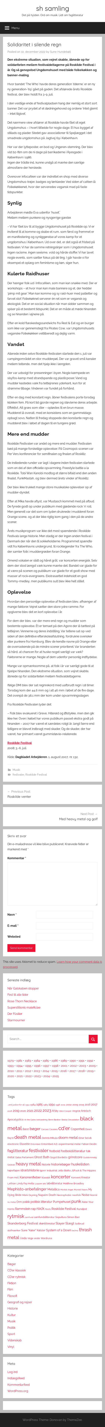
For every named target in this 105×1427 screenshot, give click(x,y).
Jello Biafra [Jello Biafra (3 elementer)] (64, 1170)
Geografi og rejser (19, 1302)
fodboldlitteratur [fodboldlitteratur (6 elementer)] (73, 1151)
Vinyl (10, 1347)
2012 (28, 1071)
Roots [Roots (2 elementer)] (48, 1209)
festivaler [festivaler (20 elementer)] (39, 1150)
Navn (12, 914)
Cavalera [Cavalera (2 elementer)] (53, 1129)
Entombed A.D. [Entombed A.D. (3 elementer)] (49, 1144)
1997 (46, 1066)
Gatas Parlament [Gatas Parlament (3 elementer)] (24, 1157)
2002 (73, 1066)
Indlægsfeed (16, 1378)
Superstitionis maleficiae (23, 1007)
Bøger (11, 1264)
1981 (19, 1060)
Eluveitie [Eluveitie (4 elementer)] (25, 1143)
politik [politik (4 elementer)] (26, 1201)
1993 (10, 1066)
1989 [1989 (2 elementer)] (45, 1105)
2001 (64, 1066)
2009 (92, 1066)
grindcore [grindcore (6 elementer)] (75, 1157)
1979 (10, 1060)
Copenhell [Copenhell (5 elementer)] (78, 1129)
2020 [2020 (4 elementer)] (23, 1110)
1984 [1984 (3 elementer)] (33, 1104)
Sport (11, 1334)
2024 (46, 1076)
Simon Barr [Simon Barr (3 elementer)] (73, 1217)
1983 (28, 1060)
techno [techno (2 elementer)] (75, 1230)
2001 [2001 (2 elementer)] (63, 1105)
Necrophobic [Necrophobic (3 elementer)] (64, 1195)
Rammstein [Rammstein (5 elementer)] (22, 1209)
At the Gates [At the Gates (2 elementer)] (30, 1120)
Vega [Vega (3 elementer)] (30, 1238)
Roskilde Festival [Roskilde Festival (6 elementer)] (63, 1209)
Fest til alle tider (17, 994)
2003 (82, 1066)
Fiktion (11, 1283)
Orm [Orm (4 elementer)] (19, 1201)
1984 (37, 1060)
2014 (46, 1071)
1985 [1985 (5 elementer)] (39, 1104)
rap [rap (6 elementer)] (33, 1209)
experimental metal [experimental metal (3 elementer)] (70, 1144)
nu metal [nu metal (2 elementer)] (11, 1202)
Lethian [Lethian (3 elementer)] (11, 1183)
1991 (81, 1060)
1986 (54, 1060)
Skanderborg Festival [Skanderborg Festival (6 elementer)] (22, 1223)
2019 (90, 1071)
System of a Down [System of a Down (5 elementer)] (58, 1230)
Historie (12, 1308)
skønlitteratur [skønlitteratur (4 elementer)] (47, 1223)
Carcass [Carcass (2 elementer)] (45, 1129)
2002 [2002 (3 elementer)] (69, 1104)
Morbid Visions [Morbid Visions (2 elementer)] (81, 1190)
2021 (20, 1076)
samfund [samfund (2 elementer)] (29, 1217)
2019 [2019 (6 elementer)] (16, 1110)
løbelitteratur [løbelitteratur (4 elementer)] (54, 1183)
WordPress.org (17, 1391)
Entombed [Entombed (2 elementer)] (36, 1144)
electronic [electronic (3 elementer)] (13, 1144)
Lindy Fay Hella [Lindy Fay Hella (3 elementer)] (25, 1183)
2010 (10, 1071)
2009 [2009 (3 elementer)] (75, 1104)
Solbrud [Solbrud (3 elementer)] (79, 1223)
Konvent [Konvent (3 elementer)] (76, 1177)
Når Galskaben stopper (23, 988)
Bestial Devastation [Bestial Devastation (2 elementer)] (70, 1120)
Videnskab (14, 1340)
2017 (72, 1071)
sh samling (52, 8)
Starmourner (16, 1020)
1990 (72, 1060)
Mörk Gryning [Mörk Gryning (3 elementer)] (29, 1195)
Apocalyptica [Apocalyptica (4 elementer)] (15, 1119)
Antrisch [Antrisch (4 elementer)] (86, 1110)
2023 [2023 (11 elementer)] (47, 1110)
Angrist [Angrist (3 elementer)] (76, 1111)
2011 (19, 1071)
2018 (81, 1071)
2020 (10, 1076)
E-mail (13, 925)
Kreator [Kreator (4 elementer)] (85, 1177)
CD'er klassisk (16, 1270)
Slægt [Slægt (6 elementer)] (69, 1223)
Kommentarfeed (18, 1384)
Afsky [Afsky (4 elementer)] (55, 1110)
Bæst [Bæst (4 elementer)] (26, 1129)
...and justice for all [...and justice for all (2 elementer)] (16, 1105)
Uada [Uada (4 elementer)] (23, 1238)
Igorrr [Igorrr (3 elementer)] (43, 1170)
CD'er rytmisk (16, 1277)
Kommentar (16, 858)
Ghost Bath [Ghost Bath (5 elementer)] (41, 1157)
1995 (28, 1066)
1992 (90, 1060)
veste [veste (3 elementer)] (37, 1238)
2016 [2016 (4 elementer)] (87, 1104)
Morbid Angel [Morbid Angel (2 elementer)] (66, 1190)
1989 (64, 1060)
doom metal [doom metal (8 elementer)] (68, 1137)
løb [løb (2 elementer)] (44, 1183)
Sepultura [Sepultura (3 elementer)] (60, 1217)
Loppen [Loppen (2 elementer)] (38, 1183)
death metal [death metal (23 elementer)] (27, 1137)
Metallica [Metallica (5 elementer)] (53, 1189)
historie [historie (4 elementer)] (46, 1164)
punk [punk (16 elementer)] (76, 1201)
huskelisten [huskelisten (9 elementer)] (80, 1164)
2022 (28, 1076)
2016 (63, 1071)
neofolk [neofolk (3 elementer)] (76, 1195)
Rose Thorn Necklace (22, 1001)
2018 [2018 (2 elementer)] (9, 1111)
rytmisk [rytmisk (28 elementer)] (15, 1216)
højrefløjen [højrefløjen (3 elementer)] (13, 1170)
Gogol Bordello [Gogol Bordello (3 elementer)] (58, 1157)
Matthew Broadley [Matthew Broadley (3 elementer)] (73, 1183)
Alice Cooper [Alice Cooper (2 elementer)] (65, 1111)
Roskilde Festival (19, 743)
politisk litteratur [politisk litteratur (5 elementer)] (41, 1202)
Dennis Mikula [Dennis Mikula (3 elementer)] (50, 1138)
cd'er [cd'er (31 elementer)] (64, 1128)
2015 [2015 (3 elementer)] (81, 1104)
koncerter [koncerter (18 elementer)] (60, 1176)
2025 (55, 1076)
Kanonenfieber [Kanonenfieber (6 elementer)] (30, 1177)
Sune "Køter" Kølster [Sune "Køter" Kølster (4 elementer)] (33, 1230)
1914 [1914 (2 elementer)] (27, 1105)
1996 (37, 1066)
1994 (19, 1066)
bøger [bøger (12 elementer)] (35, 1128)
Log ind (12, 1372)
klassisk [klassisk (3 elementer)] (46, 1177)
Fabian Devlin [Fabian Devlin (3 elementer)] (89, 1144)
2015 (54, 1071)
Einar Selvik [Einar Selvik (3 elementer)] (85, 1138)
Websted (13, 936)
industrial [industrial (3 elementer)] (52, 1170)
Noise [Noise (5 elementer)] (85, 1195)
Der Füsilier (14, 1014)
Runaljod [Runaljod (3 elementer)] (82, 1209)
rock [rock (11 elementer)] (40, 1208)
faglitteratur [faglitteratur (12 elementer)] (17, 1150)
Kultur (11, 1315)
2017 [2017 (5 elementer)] (94, 1104)
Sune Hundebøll (60, 51)
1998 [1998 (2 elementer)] (58, 1105)
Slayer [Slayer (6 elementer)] (60, 1223)
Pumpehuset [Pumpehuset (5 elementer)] (62, 1202)
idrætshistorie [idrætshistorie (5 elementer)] (30, 1170)
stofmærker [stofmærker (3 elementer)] (14, 1230)
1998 (55, 1066)
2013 (37, 1071)
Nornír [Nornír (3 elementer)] (93, 1195)
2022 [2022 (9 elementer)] (38, 1110)
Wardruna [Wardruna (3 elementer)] (46, 1238)
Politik (11, 1327)
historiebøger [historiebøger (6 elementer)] (61, 1164)
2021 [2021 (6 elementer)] (30, 1110)
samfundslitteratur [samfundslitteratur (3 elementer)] (44, 1217)
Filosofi (12, 1296)
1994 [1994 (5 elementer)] (52, 1104)
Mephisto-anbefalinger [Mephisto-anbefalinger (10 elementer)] (27, 1189)
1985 (46, 1060)
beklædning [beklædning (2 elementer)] (42, 1120)
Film (10, 1289)
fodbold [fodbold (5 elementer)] (54, 1151)
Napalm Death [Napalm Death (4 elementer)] (47, 1195)
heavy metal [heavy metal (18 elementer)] (28, 1164)
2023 (37, 1076)
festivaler (18, 774)
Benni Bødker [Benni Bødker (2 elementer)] (54, 1120)
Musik (16, 770)
